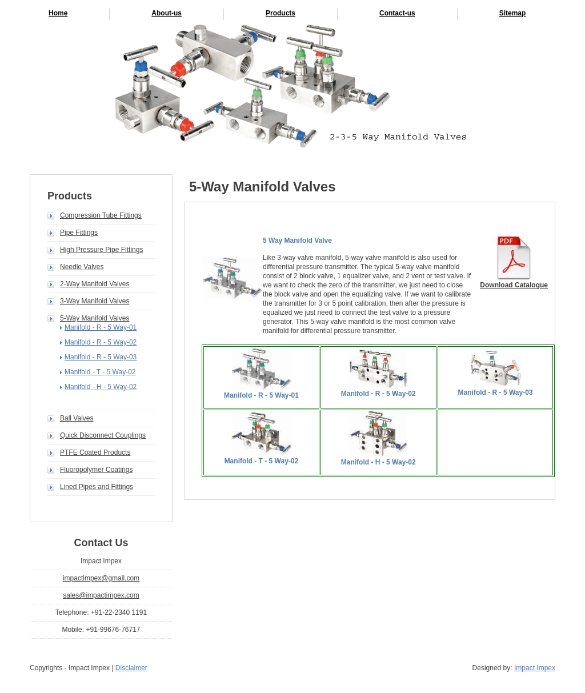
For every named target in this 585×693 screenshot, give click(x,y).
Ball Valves (76, 418)
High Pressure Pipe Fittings (101, 250)
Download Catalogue (514, 285)
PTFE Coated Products (95, 452)
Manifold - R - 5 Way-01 (101, 327)
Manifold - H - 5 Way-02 (101, 387)
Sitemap (512, 13)
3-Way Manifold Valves (94, 301)
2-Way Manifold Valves (94, 284)
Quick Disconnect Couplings (103, 435)
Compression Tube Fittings (101, 215)
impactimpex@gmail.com (101, 578)
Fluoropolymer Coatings (96, 470)
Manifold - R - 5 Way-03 (101, 357)
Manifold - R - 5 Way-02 (101, 342)
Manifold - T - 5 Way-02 (100, 372)
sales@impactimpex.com (101, 595)
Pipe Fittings (79, 233)
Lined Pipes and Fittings (96, 487)
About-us (166, 13)
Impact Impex (534, 668)
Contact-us (397, 13)
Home (58, 13)
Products (280, 13)
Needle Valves (82, 267)
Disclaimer (131, 668)
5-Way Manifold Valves (94, 318)
